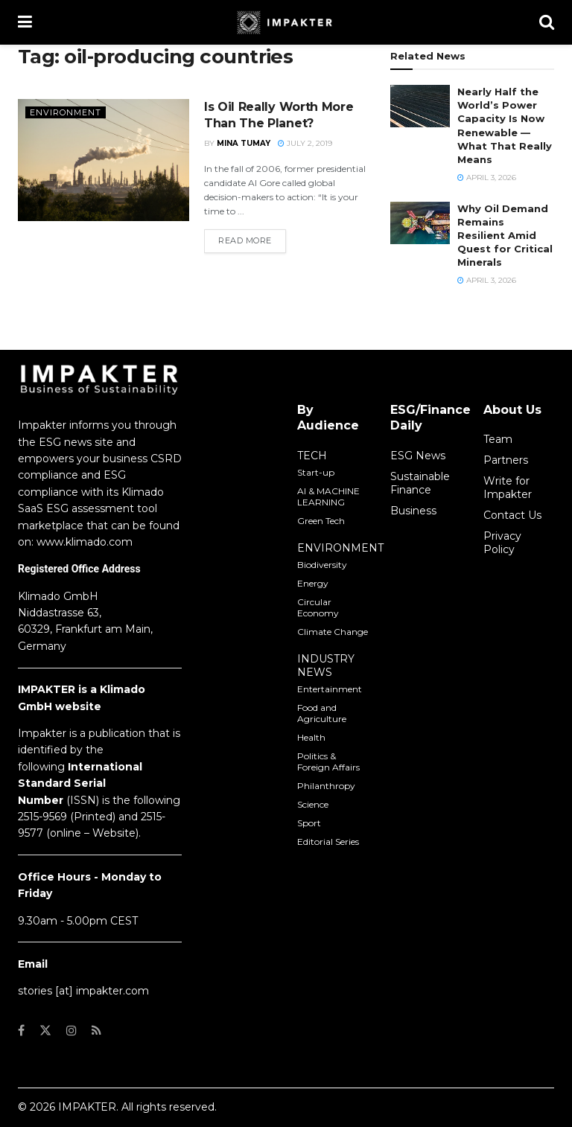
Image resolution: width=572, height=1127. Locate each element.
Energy (312, 583)
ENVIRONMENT (340, 548)
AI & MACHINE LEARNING (328, 496)
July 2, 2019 (305, 143)
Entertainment (329, 689)
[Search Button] (546, 22)
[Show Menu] (25, 22)
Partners (505, 460)
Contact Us (512, 515)
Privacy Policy (502, 542)
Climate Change (332, 631)
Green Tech (321, 520)
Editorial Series (328, 841)
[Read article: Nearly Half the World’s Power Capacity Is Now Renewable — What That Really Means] (420, 106)
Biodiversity (322, 564)
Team (497, 439)
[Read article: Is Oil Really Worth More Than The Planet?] (103, 160)
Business (413, 510)
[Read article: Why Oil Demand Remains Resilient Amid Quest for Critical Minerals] (420, 223)
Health (311, 737)
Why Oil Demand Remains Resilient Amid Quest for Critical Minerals (505, 235)
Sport (309, 823)
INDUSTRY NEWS (326, 665)
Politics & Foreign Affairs (328, 761)
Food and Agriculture (321, 713)
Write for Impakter (507, 487)
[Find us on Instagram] (71, 1030)
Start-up (315, 472)
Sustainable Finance (420, 483)
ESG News (417, 455)
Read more (252, 240)
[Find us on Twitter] (45, 1030)
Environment (65, 112)
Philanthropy (326, 785)
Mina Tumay (243, 143)
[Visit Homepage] (285, 22)
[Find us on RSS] (96, 1030)
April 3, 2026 (486, 177)
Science (312, 804)
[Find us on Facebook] (21, 1030)
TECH (312, 455)
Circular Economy (318, 607)
